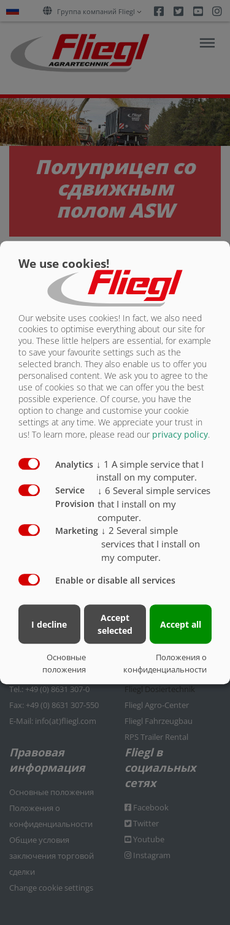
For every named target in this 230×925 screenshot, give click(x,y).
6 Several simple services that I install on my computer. (154, 503)
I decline (49, 624)
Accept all (180, 624)
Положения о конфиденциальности (165, 663)
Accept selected (115, 624)
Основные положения (64, 663)
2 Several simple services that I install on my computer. (150, 543)
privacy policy (180, 434)
